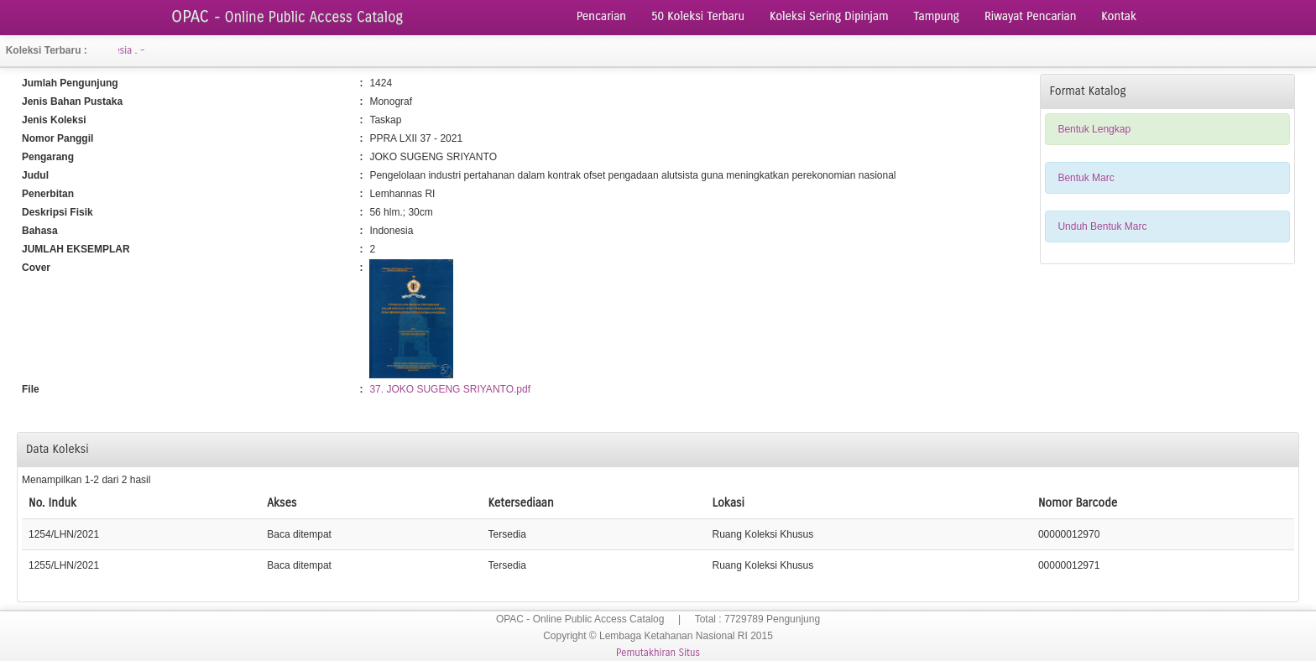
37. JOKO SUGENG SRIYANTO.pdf (449, 389)
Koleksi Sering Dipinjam (829, 16)
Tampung (936, 16)
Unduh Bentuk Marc (1102, 226)
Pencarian (601, 16)
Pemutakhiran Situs (658, 652)
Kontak (1118, 16)
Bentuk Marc (1086, 178)
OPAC (287, 16)
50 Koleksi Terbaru (697, 16)
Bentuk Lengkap (1094, 129)
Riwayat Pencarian (1030, 16)
